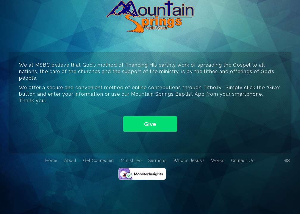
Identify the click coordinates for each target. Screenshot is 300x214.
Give (150, 124)
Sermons (157, 160)
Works (217, 160)
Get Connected (98, 160)
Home (51, 160)
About (70, 160)
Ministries (131, 160)
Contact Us (242, 160)
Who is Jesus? (189, 160)
